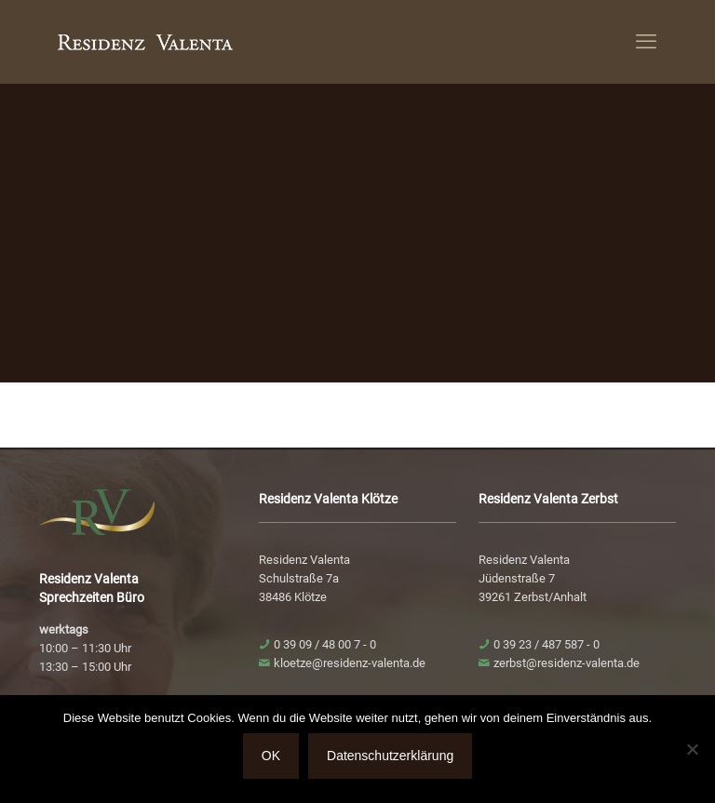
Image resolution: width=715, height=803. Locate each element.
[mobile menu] (646, 42)
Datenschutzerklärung (390, 755)
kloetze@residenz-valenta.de (349, 663)
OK (271, 755)
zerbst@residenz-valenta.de (566, 663)
